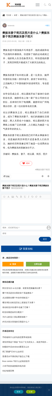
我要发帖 (28, 248)
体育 (15, 15)
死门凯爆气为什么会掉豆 (13, 351)
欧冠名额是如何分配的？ (13, 312)
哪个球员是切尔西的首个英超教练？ (17, 293)
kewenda (11, 26)
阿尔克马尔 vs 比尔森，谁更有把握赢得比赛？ (22, 288)
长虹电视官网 (8, 371)
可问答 (8, 15)
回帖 (8, 176)
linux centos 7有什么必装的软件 (16, 361)
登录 (14, 264)
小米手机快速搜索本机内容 (14, 366)
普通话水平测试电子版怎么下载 (16, 356)
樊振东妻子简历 (43, 169)
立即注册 (38, 264)
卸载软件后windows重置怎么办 (15, 347)
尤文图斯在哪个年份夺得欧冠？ (16, 298)
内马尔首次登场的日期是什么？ (16, 322)
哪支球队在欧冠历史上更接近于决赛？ (18, 302)
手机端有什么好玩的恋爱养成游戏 (16, 337)
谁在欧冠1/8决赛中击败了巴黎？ (16, 307)
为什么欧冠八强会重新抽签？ (15, 317)
